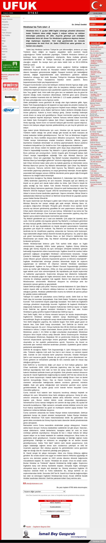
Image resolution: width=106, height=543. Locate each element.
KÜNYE (93, 19)
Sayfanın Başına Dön (41, 527)
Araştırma (5, 25)
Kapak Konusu (7, 19)
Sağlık (4, 57)
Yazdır (28, 527)
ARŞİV (93, 24)
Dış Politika (6, 35)
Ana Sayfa (6, 16)
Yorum (4, 30)
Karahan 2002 (98, 541)
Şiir (3, 43)
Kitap (3, 41)
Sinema (4, 49)
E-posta (4, 79)
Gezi (3, 38)
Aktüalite (5, 22)
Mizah (4, 60)
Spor (3, 54)
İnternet (4, 52)
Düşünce (5, 27)
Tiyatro (4, 46)
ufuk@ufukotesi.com (34, 484)
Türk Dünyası (6, 33)
